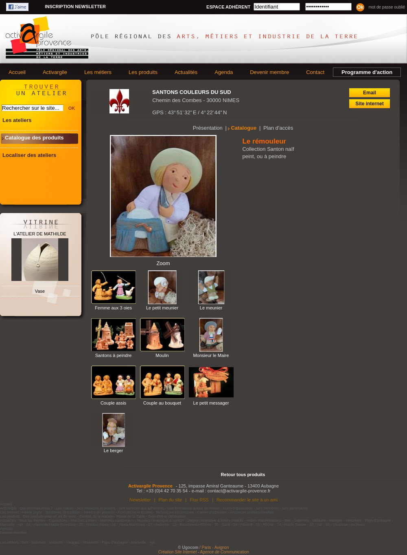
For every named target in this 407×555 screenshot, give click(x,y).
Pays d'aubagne (378, 520)
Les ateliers (17, 120)
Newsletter (140, 499)
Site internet (369, 104)
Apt (21, 524)
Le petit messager (211, 402)
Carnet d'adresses (212, 512)
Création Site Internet (177, 552)
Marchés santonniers (117, 520)
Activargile (55, 72)
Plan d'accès (278, 128)
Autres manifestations (264, 520)
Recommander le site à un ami (247, 499)
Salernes (301, 520)
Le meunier (211, 307)
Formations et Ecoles (135, 512)
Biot (287, 520)
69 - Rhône (265, 524)
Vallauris (319, 520)
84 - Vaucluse (337, 524)
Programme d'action (366, 72)
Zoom (163, 263)
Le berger (113, 450)
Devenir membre (269, 72)
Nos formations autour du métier (193, 508)
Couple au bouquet (162, 402)
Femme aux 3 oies (113, 307)
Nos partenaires (295, 508)
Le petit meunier (162, 307)
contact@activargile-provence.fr (239, 490)
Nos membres (267, 508)
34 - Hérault (242, 524)
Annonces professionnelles (252, 512)
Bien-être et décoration (167, 516)
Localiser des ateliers (29, 155)
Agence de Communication (224, 552)
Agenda (223, 72)
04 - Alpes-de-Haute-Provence (51, 524)
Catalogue (243, 128)
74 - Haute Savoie (291, 524)
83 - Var (315, 524)
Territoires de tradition (63, 512)
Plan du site (170, 499)
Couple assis (113, 402)
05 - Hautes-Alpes (93, 524)
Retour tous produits (243, 474)
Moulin (162, 355)
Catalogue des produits (34, 138)
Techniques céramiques (174, 512)
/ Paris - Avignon (214, 547)
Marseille (7, 524)
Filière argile (32, 512)
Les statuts (65, 508)
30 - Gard (222, 524)
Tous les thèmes (32, 520)
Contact (315, 72)
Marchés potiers (84, 520)
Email (369, 93)
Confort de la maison (96, 516)
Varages (335, 520)
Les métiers (98, 72)
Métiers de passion (100, 512)
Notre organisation (238, 508)
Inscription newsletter (75, 6)
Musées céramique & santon (160, 520)
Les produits (143, 72)
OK (71, 108)
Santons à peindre (113, 355)
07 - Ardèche (158, 524)
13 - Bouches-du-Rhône (191, 524)
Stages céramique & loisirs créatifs (215, 520)
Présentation (208, 128)
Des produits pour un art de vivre (50, 516)
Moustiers (353, 520)
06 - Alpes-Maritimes (128, 524)
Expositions (58, 520)
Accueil (17, 72)
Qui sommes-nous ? (36, 508)
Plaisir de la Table (130, 516)
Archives (358, 524)
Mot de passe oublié (386, 7)
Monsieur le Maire (211, 355)
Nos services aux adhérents (141, 508)
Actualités (186, 72)
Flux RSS (199, 499)
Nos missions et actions (96, 508)
